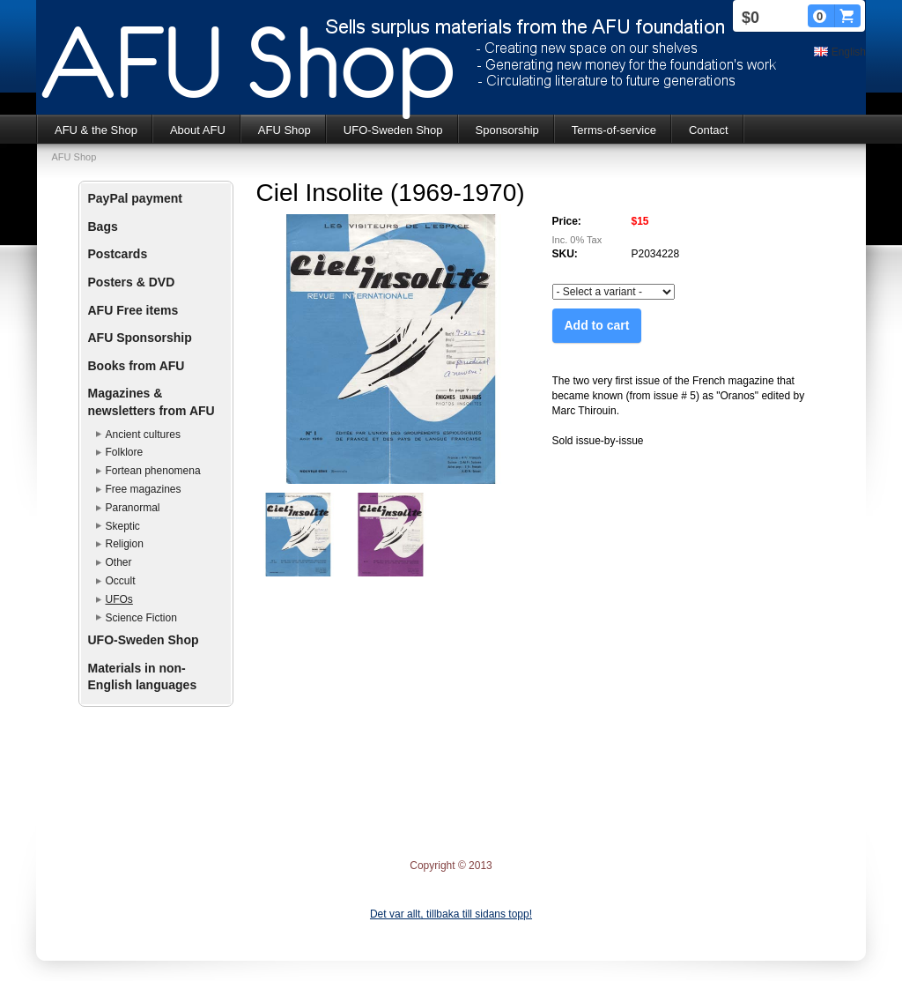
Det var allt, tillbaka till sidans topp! (451, 914)
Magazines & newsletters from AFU (151, 402)
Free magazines (143, 489)
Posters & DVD (131, 282)
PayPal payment (135, 198)
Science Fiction (141, 618)
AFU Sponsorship (140, 338)
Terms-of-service (614, 130)
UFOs (119, 599)
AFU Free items (133, 310)
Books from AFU (136, 366)
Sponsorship (507, 130)
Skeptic (123, 526)
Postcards (118, 254)
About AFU (198, 130)
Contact (708, 130)
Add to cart (597, 325)
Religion (125, 544)
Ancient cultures (143, 434)
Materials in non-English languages (142, 677)
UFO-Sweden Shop (393, 130)
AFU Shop (284, 130)
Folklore (125, 452)
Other (119, 562)
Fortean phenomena (153, 470)
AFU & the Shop (96, 130)
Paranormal (133, 508)
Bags (103, 226)
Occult (121, 581)
